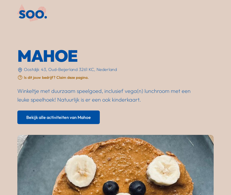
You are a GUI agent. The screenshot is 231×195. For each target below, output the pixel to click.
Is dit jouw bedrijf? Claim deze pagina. (56, 77)
